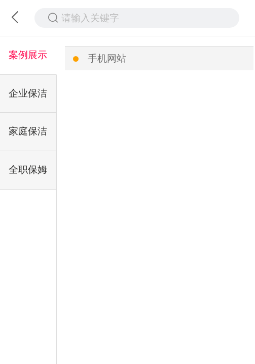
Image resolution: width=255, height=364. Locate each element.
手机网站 (107, 58)
